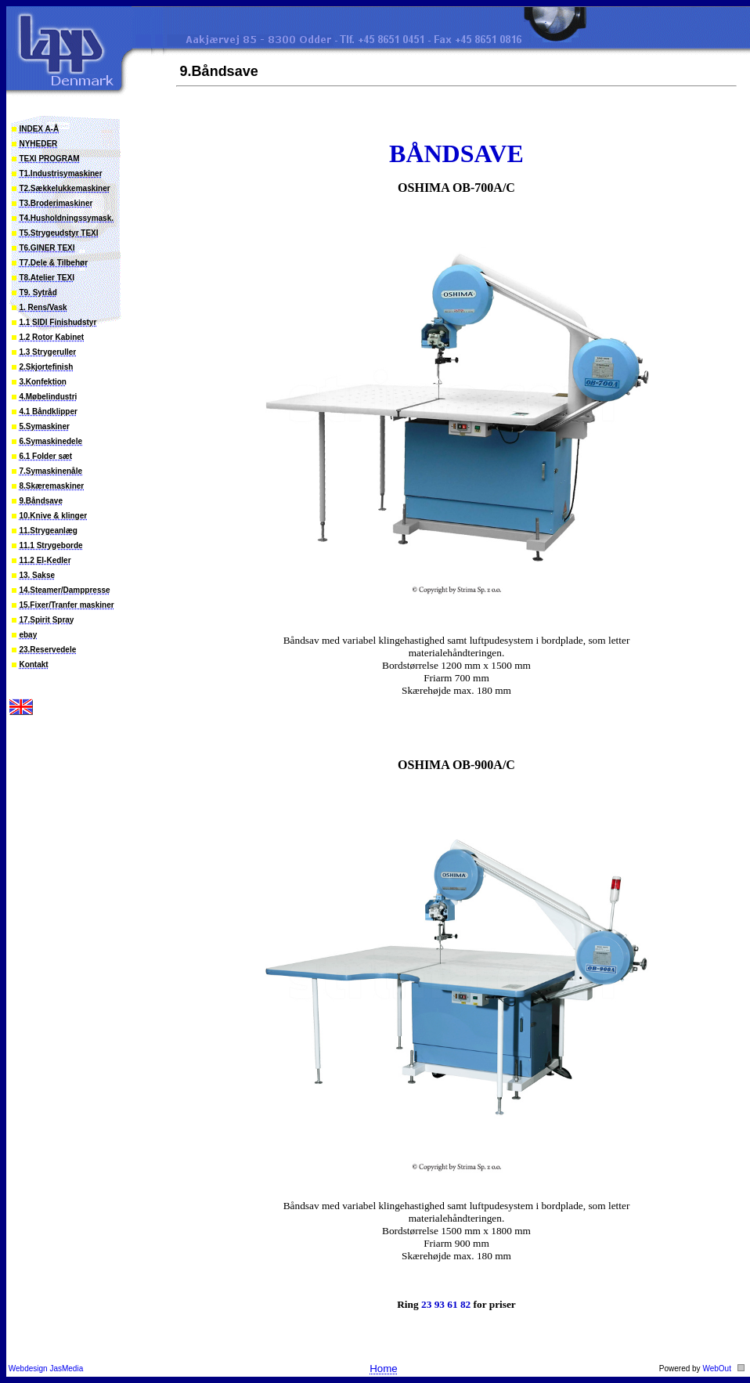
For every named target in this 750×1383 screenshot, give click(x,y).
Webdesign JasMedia (44, 1368)
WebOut (716, 1368)
